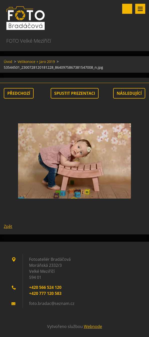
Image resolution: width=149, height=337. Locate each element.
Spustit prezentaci (74, 93)
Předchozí (18, 93)
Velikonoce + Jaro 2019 (36, 61)
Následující (129, 93)
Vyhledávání (127, 9)
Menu (140, 9)
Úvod (8, 61)
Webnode (93, 326)
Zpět (8, 226)
